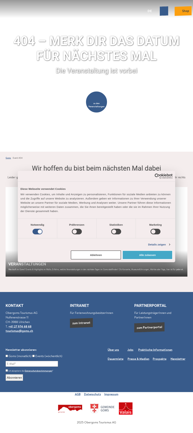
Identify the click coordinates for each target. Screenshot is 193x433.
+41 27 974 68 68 (19, 326)
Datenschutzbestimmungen (38, 370)
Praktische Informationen (155, 350)
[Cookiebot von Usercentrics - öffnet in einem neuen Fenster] (157, 176)
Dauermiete (115, 359)
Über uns (113, 350)
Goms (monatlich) (18, 356)
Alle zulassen (147, 255)
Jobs (130, 350)
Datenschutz (92, 394)
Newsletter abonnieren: (21, 350)
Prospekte (159, 359)
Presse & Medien (138, 359)
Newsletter (178, 359)
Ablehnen (96, 255)
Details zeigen (157, 244)
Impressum (111, 394)
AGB (78, 394)
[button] (96, 101)
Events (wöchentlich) (47, 356)
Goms (8, 158)
